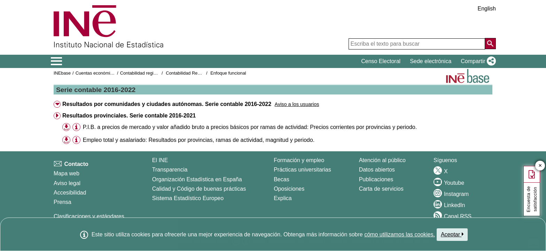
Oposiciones (289, 189)
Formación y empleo (299, 160)
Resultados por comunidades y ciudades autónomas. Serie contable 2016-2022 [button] (166, 104)
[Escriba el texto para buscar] (417, 44)
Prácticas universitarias (302, 170)
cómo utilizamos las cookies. (399, 234)
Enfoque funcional (228, 73)
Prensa (62, 202)
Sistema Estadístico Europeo (188, 198)
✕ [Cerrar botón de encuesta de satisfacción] (540, 166)
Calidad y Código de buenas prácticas (199, 189)
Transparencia (170, 170)
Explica (283, 198)
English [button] (487, 9)
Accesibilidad (70, 193)
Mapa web (66, 173)
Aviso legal (67, 183)
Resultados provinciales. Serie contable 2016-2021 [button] (129, 116)
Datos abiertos (377, 170)
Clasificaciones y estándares (89, 216)
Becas (281, 179)
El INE (160, 160)
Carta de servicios (381, 189)
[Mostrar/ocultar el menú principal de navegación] (56, 61)
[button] (477, 61)
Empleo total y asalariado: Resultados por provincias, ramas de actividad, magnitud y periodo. (198, 140)
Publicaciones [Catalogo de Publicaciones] (376, 179)
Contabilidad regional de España (152, 73)
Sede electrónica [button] (430, 61)
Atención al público (382, 160)
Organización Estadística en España (197, 179)
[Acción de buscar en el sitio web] (490, 43)
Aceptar (452, 234)
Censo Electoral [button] (380, 61)
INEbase (62, 73)
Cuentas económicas (96, 73)
